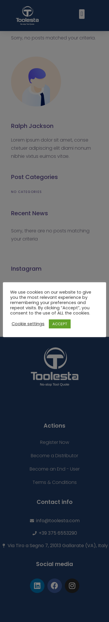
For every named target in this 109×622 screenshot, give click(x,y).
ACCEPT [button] (59, 324)
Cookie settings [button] (28, 323)
